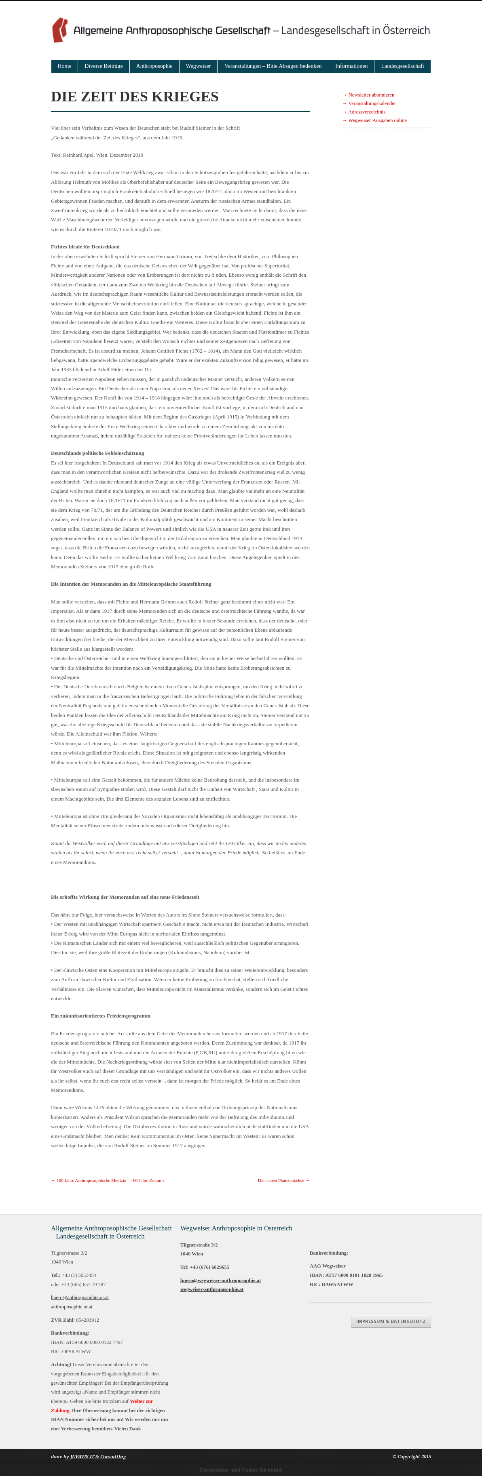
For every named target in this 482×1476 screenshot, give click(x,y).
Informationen (351, 66)
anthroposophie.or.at (72, 1307)
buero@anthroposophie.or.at (80, 1297)
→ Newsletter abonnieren (368, 95)
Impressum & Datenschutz (391, 1321)
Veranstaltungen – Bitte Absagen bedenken (272, 66)
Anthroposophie (154, 66)
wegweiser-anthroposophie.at (211, 1289)
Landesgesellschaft (402, 66)
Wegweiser (198, 66)
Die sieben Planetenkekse (284, 1180)
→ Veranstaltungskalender (369, 103)
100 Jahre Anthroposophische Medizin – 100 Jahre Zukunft (107, 1180)
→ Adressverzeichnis (363, 112)
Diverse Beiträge (104, 66)
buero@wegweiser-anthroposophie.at (220, 1280)
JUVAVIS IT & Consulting (98, 1456)
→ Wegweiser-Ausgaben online (374, 120)
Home (65, 66)
